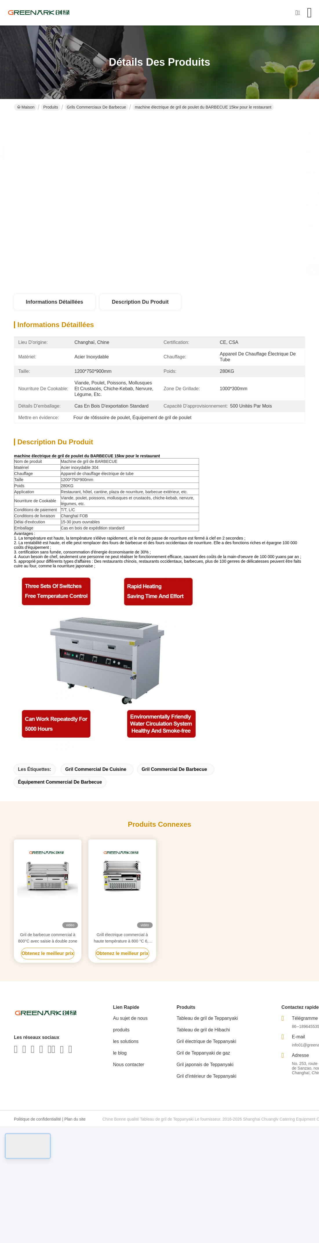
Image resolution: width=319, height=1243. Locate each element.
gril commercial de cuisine (95, 769)
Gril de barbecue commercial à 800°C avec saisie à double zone (47, 937)
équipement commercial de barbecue (60, 782)
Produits (50, 107)
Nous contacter (128, 1064)
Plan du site (74, 1119)
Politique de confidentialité (37, 1119)
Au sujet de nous (130, 1018)
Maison (25, 107)
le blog (120, 1052)
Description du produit (140, 302)
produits (121, 1029)
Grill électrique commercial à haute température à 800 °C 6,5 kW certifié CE (122, 938)
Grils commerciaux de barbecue (96, 107)
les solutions (125, 1041)
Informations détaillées (54, 302)
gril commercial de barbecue (174, 769)
